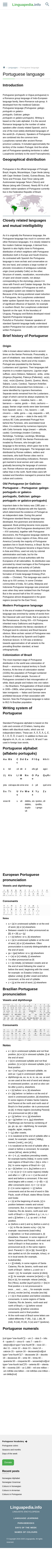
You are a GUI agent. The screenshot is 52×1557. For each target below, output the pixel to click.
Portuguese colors (10, 1446)
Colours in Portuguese (12, 1494)
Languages (13, 68)
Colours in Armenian (11, 1490)
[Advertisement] (25, 38)
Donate (8, 1462)
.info (26, 5)
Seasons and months (11, 1450)
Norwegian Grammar (11, 1482)
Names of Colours (26, 1532)
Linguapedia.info (26, 1507)
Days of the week (9, 1454)
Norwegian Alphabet (11, 1478)
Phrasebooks (26, 1523)
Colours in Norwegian (11, 1486)
